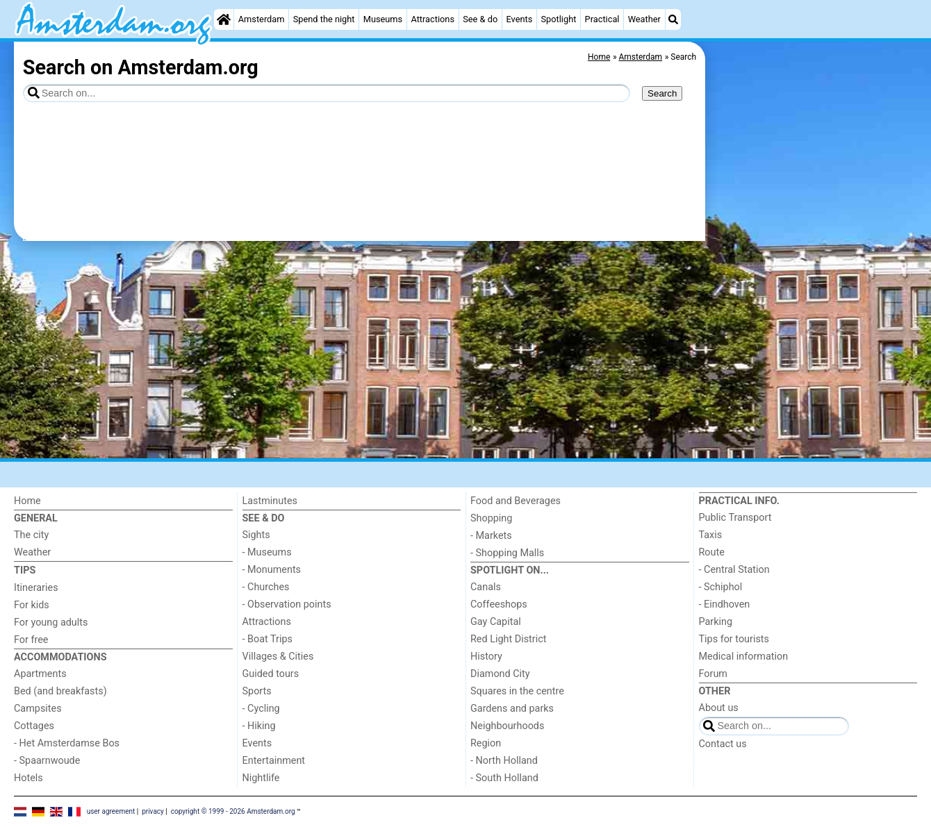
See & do (480, 19)
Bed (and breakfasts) (60, 691)
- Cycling (261, 709)
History (486, 656)
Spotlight (558, 19)
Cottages (34, 726)
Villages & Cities (278, 656)
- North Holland (504, 761)
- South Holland (504, 778)
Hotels (28, 778)
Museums (383, 19)
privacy (153, 811)
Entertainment (274, 761)
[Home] (223, 19)
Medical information (744, 656)
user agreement (111, 811)
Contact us (723, 744)
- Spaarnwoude (47, 761)
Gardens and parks (512, 709)
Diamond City (500, 674)
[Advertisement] (813, 361)
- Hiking (259, 726)
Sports (257, 691)
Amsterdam (261, 19)
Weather (644, 19)
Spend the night (324, 19)
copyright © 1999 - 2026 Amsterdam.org (233, 811)
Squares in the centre (517, 691)
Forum (713, 674)
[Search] (673, 19)
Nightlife (261, 778)
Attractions (432, 19)
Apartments (40, 674)
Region (485, 743)
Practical (602, 19)
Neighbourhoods (507, 726)
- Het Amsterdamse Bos (67, 743)
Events (519, 19)
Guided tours (270, 674)
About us (719, 708)
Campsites (38, 709)
